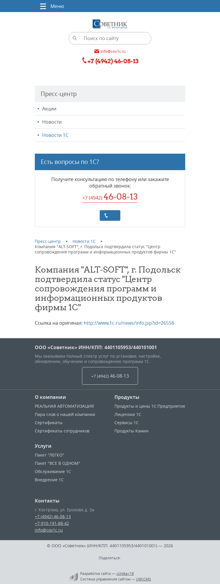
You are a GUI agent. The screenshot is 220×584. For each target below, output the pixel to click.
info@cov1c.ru (49, 530)
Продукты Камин (131, 431)
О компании (50, 397)
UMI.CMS (143, 579)
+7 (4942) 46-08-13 (53, 516)
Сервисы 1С (126, 422)
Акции (49, 108)
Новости (52, 122)
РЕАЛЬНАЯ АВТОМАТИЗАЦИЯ (64, 406)
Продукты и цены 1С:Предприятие (149, 406)
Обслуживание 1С (53, 471)
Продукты (126, 397)
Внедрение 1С (49, 479)
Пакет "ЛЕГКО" (49, 455)
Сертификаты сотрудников (62, 431)
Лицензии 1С (127, 414)
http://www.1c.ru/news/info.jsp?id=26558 (129, 323)
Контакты (47, 500)
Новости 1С (55, 135)
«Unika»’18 (125, 573)
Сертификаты (49, 422)
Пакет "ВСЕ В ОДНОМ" (57, 463)
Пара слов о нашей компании (65, 414)
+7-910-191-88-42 (52, 523)
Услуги (43, 446)
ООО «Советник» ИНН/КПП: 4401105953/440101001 (96, 347)
